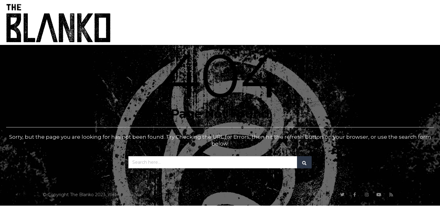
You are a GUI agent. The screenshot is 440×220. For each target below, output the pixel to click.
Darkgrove (131, 194)
